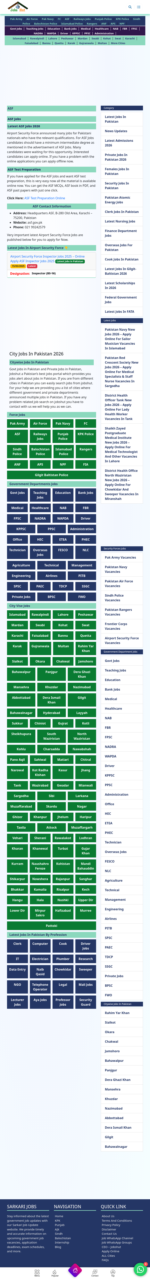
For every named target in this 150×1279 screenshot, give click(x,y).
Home (59, 1216)
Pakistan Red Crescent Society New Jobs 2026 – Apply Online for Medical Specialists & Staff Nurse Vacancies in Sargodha (121, 372)
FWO (82, 597)
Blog (58, 1247)
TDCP (63, 586)
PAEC (40, 586)
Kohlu (21, 749)
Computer (40, 944)
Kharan (17, 848)
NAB (115, 28)
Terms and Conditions (117, 1220)
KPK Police (122, 19)
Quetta (59, 43)
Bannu (46, 43)
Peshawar (67, 38)
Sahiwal (40, 759)
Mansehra (21, 687)
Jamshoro (85, 661)
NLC (86, 550)
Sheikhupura (21, 734)
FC (59, 19)
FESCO (63, 550)
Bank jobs (70, 28)
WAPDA (51, 33)
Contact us (109, 1234)
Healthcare (102, 28)
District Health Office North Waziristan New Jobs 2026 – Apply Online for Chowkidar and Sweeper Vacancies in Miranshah (121, 485)
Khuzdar (51, 687)
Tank (17, 785)
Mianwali (86, 785)
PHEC (86, 539)
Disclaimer (109, 1229)
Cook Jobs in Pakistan (121, 259)
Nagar (82, 806)
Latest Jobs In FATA (119, 311)
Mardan (83, 38)
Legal (63, 984)
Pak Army (16, 19)
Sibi (51, 796)
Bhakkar (17, 889)
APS (113, 23)
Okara (40, 661)
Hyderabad (51, 713)
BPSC (51, 597)
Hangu (17, 900)
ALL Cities (108, 1256)
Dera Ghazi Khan (117, 1080)
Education (53, 28)
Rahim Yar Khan (117, 1013)
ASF (67, 19)
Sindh (59, 1234)
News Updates (116, 131)
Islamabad (19, 38)
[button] (130, 7)
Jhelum (62, 817)
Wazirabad (40, 785)
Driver (64, 33)
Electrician (40, 959)
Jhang (85, 770)
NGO (17, 984)
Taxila (21, 827)
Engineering (21, 576)
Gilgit (82, 697)
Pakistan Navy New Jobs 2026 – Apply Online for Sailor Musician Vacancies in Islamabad (120, 338)
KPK (57, 1220)
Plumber (63, 959)
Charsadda (51, 749)
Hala (40, 900)
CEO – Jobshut (111, 1247)
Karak (71, 43)
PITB (81, 576)
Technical (51, 565)
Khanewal (40, 848)
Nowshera (40, 879)
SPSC (17, 586)
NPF (122, 23)
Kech (85, 889)
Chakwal (63, 661)
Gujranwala (86, 43)
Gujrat (63, 723)
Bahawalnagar (21, 713)
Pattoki (51, 926)
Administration (104, 33)
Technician (17, 550)
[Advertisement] (75, 76)
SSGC (86, 586)
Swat (118, 38)
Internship (62, 1242)
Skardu (51, 806)
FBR (124, 28)
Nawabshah (82, 749)
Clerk (17, 944)
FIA (85, 464)
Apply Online (110, 1251)
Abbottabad (21, 697)
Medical (86, 28)
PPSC (87, 33)
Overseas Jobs (116, 852)
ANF (104, 23)
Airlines (52, 576)
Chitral (85, 759)
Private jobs (21, 597)
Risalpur (63, 889)
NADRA (38, 33)
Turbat (63, 848)
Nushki (63, 900)
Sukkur (17, 723)
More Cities (118, 43)
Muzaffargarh (82, 827)
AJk (57, 1229)
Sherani (40, 838)
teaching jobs (34, 28)
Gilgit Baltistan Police (51, 475)
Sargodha (21, 796)
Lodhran (85, 838)
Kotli (85, 723)
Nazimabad (82, 687)
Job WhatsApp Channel (117, 1238)
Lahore (52, 38)
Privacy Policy (111, 1225)
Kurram (17, 864)
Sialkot (17, 661)
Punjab (59, 1225)
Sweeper (85, 969)
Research (86, 959)
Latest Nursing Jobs (120, 221)
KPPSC (76, 33)
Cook (63, 944)
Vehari (17, 838)
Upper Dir (85, 900)
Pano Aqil (17, 759)
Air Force (32, 19)
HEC (40, 539)
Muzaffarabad (21, 806)
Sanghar (85, 879)
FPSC (134, 28)
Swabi (95, 38)
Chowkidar (62, 969)
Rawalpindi (37, 38)
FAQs (105, 1260)
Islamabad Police (72, 23)
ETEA (63, 539)
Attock (51, 827)
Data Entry (17, 969)
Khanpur (40, 817)
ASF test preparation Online (44, 198)
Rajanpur (63, 879)
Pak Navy (48, 19)
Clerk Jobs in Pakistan (122, 212)
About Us (108, 1216)
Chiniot (40, 723)
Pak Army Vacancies (120, 557)
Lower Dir (17, 910)
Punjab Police (103, 19)
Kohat (107, 38)
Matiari (63, 759)
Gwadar (63, 785)
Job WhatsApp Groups (117, 1242)
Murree (85, 910)
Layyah (82, 713)
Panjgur (52, 672)
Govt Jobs (16, 28)
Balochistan (63, 1238)
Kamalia (40, 889)
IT (17, 959)
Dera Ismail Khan (118, 1127)
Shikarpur (17, 879)
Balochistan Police (45, 23)
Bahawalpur (21, 672)
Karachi (130, 38)
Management (81, 565)
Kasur (62, 770)
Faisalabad (31, 43)
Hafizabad (63, 910)
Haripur (86, 817)
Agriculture (21, 565)
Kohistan (63, 864)
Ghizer (17, 817)
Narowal (17, 770)
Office (17, 539)
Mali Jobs (86, 984)
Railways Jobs (82, 19)
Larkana (82, 796)
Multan (102, 43)
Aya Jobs (40, 1000)
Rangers (92, 23)
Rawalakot (63, 838)
